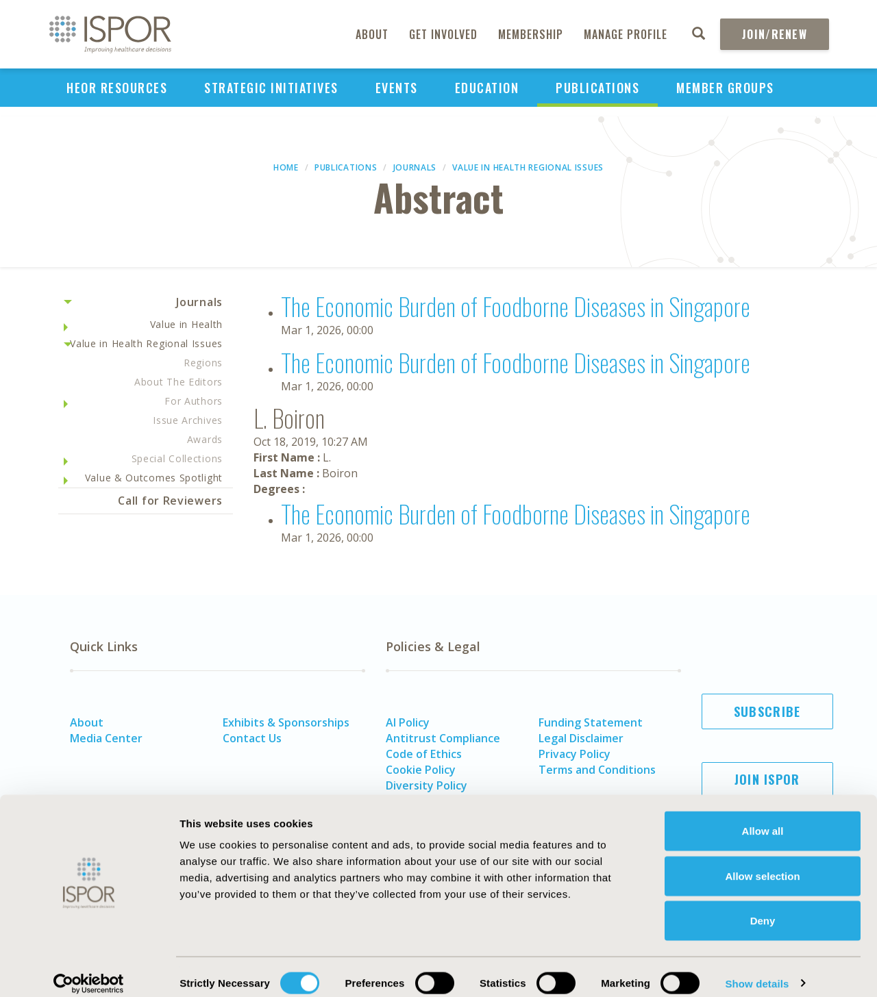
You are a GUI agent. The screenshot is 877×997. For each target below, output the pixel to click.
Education (487, 88)
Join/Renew (774, 34)
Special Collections (177, 458)
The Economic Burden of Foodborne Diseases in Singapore (515, 306)
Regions (203, 362)
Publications (597, 88)
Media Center (106, 738)
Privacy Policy (574, 753)
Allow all (763, 817)
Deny (763, 907)
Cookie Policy (421, 769)
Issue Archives (188, 420)
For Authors (193, 400)
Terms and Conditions (597, 769)
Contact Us (252, 738)
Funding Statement (591, 722)
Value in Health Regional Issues (528, 167)
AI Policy (408, 722)
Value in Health (186, 324)
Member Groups (725, 88)
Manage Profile (625, 34)
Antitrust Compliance (443, 738)
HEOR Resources (116, 88)
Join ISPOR (767, 779)
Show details (757, 970)
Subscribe (767, 711)
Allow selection (762, 862)
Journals (415, 167)
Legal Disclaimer (581, 738)
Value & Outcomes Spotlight (154, 477)
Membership (530, 34)
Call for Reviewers (170, 500)
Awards (205, 439)
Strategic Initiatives (271, 88)
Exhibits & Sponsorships (286, 722)
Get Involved (443, 34)
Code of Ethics (424, 753)
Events (396, 88)
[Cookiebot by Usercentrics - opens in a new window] (89, 970)
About (372, 34)
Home (286, 167)
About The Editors (178, 381)
